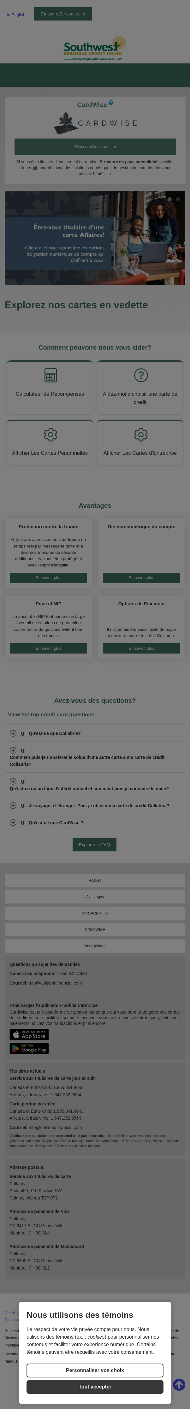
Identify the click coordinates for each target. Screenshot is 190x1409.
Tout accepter (95, 1386)
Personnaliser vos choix (95, 1370)
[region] (95, 1353)
